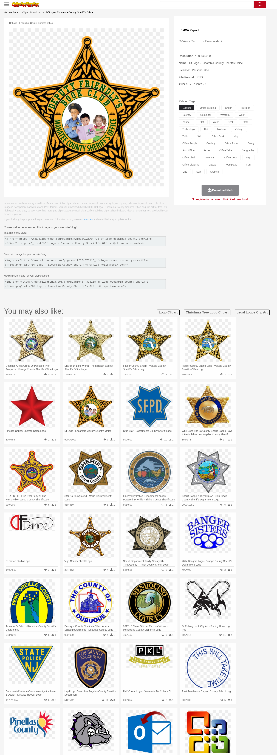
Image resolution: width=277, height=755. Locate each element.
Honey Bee (148, 722)
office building (208, 107)
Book (67, 733)
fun (248, 164)
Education (108, 733)
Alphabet (188, 733)
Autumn (56, 717)
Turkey (215, 722)
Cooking (186, 738)
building (245, 107)
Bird (60, 722)
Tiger (207, 722)
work (241, 115)
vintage (239, 129)
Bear (53, 722)
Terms (186, 747)
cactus (212, 164)
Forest (203, 717)
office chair (189, 157)
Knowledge (141, 733)
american (210, 157)
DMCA (222, 747)
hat (206, 129)
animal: (38, 722)
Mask (47, 727)
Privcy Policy (199, 747)
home (135, 727)
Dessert (65, 738)
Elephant (123, 722)
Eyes (117, 727)
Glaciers (116, 717)
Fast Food (84, 738)
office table (225, 150)
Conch (84, 717)
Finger (186, 727)
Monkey (174, 722)
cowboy (211, 143)
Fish (132, 722)
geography (248, 150)
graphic (214, 171)
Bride (62, 727)
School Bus (121, 733)
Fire (99, 717)
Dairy (57, 738)
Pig (190, 722)
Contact (212, 747)
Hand (193, 727)
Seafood (121, 738)
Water (173, 717)
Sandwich (110, 738)
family (71, 727)
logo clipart (168, 312)
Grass (125, 717)
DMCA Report (189, 30)
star (198, 171)
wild (199, 136)
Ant (47, 722)
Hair (142, 727)
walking (126, 727)
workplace (231, 164)
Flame (106, 717)
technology (188, 129)
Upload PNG (236, 747)
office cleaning (190, 164)
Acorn (48, 717)
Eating (168, 738)
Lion (166, 722)
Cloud (188, 717)
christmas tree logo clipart (207, 312)
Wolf (223, 722)
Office (178, 733)
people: (38, 727)
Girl (148, 727)
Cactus (75, 717)
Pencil (98, 733)
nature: (38, 716)
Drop (195, 717)
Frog (138, 722)
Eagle (113, 722)
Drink (74, 738)
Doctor (104, 727)
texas (207, 150)
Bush (180, 717)
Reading (89, 733)
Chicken (84, 722)
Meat (100, 738)
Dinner (152, 738)
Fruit (93, 738)
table (185, 136)
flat (202, 122)
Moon (144, 717)
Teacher (59, 733)
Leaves (66, 717)
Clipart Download (31, 12)
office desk (218, 136)
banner (186, 122)
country (186, 115)
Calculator (199, 733)
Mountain (163, 717)
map (236, 136)
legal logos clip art (252, 312)
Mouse (183, 722)
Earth (92, 717)
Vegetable (132, 738)
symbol (186, 107)
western (225, 115)
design (251, 143)
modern (221, 129)
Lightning (134, 717)
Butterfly (68, 722)
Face (178, 727)
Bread (176, 738)
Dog (99, 722)
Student (49, 733)
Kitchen (142, 738)
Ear (111, 727)
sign (248, 157)
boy (154, 727)
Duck (106, 722)
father (162, 727)
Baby (55, 727)
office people (189, 143)
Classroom (78, 733)
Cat (76, 722)
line (184, 171)
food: (37, 738)
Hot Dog (196, 738)
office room (231, 143)
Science (161, 733)
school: (38, 732)
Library (152, 733)
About (177, 747)
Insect (159, 722)
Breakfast (47, 738)
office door (230, 157)
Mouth (170, 727)
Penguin (199, 722)
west (216, 122)
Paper (170, 733)
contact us (87, 219)
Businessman (92, 727)
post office (188, 150)
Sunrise (153, 717)
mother (79, 727)
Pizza (160, 738)
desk (230, 122)
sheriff (228, 107)
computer (205, 115)
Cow (93, 722)
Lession (210, 733)
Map (131, 733)
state (245, 122)
